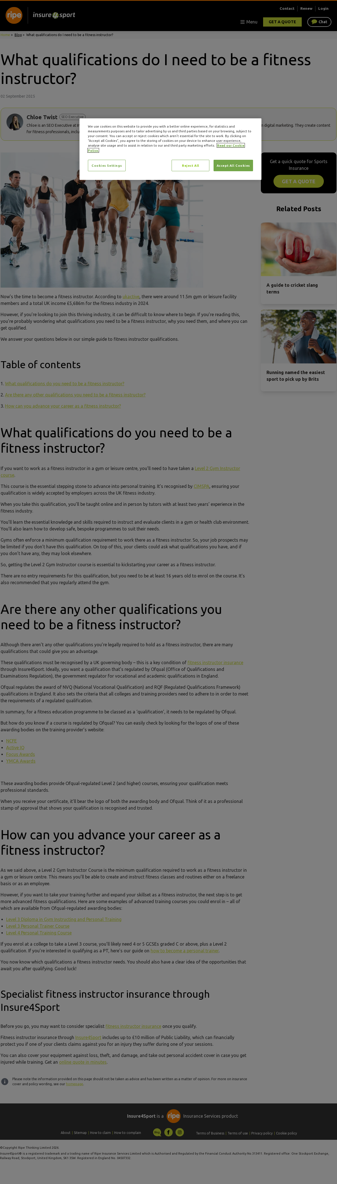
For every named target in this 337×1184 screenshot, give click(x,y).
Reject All (190, 165)
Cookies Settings (107, 165)
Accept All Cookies (233, 165)
